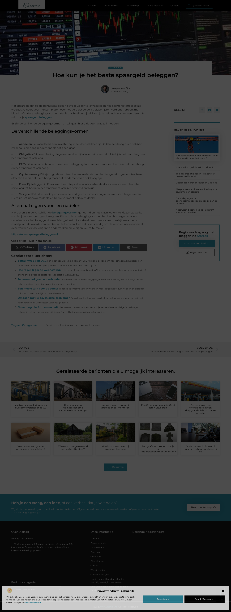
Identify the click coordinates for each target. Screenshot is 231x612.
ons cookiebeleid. (32, 602)
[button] (223, 591)
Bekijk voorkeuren (204, 599)
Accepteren (163, 599)
